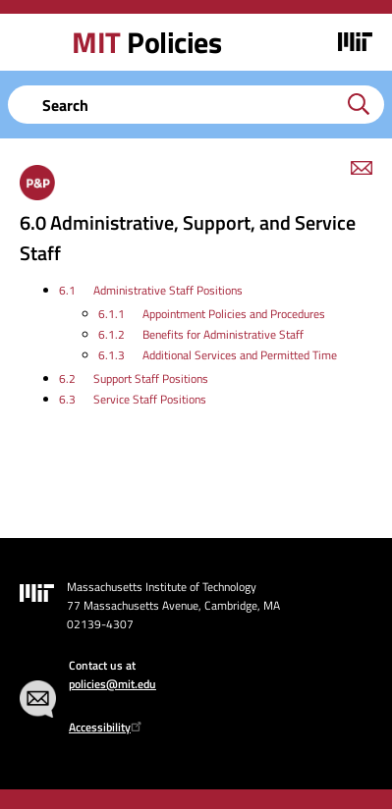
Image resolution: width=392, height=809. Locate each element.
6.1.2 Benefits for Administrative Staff (201, 334)
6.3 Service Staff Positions (132, 399)
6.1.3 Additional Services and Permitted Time (217, 355)
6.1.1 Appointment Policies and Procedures (211, 313)
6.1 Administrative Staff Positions (151, 290)
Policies (146, 42)
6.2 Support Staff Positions (133, 378)
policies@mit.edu (112, 683)
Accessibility (107, 727)
